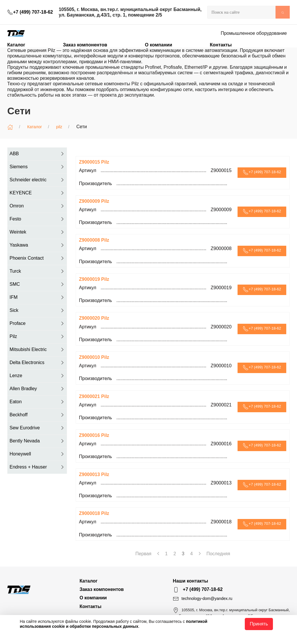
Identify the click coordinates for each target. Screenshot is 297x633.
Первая (143, 553)
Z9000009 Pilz (94, 201)
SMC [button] (37, 284)
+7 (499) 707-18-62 (30, 12)
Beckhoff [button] (37, 415)
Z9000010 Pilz (94, 357)
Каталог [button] (16, 44)
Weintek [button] (37, 232)
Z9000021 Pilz (94, 396)
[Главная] (10, 127)
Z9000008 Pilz (94, 240)
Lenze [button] (37, 376)
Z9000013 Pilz (94, 474)
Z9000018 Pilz (94, 513)
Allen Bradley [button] (37, 389)
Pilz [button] (37, 336)
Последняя (218, 553)
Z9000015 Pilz (94, 162)
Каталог (34, 126)
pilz (59, 126)
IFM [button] (37, 297)
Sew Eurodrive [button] (37, 428)
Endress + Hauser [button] (37, 467)
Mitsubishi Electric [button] (37, 349)
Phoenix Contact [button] (37, 258)
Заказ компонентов (85, 44)
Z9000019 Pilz (94, 279)
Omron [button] (37, 206)
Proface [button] (37, 323)
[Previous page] (158, 553)
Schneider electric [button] (37, 180)
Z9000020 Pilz (94, 318)
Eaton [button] (37, 402)
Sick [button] (37, 310)
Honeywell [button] (37, 454)
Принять (259, 623)
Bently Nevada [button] (37, 441)
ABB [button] (37, 154)
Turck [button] (37, 271)
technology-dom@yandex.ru (207, 598)
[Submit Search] (283, 12)
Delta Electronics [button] (37, 363)
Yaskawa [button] (37, 245)
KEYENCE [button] (37, 193)
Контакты (220, 44)
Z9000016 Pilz (94, 435)
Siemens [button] (37, 167)
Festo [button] (37, 219)
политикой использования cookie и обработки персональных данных (113, 624)
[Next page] (200, 553)
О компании (158, 44)
